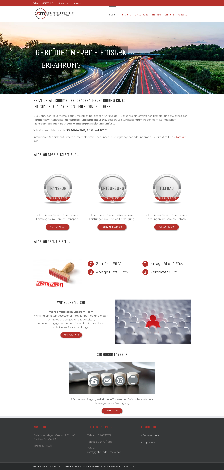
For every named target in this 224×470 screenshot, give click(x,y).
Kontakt (180, 137)
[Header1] (112, 58)
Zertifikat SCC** (164, 272)
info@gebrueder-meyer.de (104, 452)
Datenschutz (151, 435)
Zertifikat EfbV (108, 264)
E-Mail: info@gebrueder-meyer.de (66, 3)
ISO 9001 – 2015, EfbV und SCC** (86, 130)
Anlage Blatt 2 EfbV (167, 264)
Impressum (150, 442)
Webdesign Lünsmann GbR (122, 466)
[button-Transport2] (57, 166)
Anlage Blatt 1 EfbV (112, 272)
